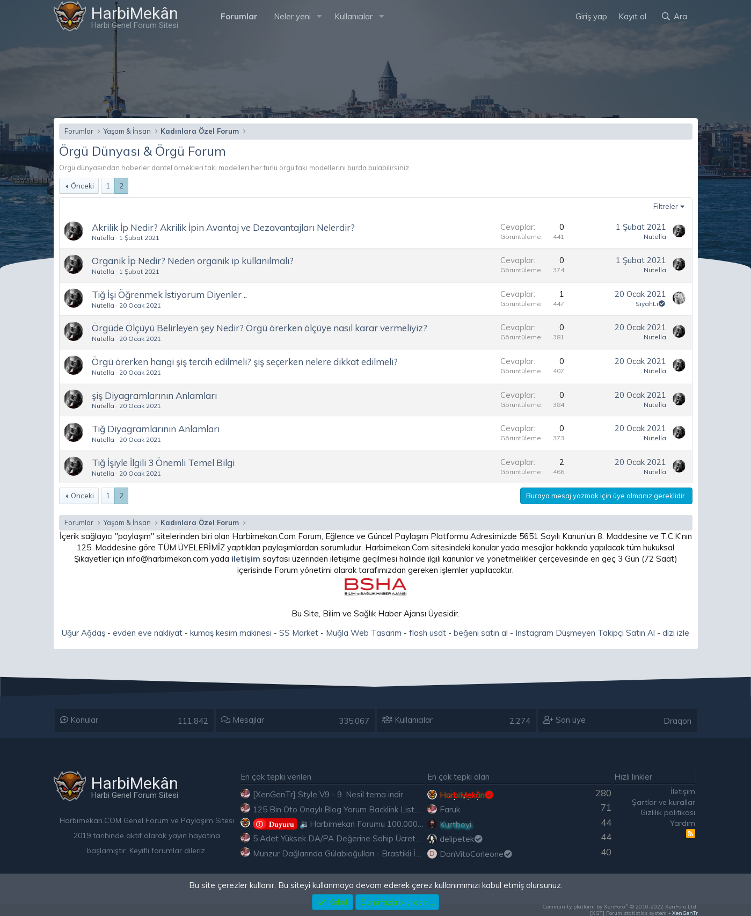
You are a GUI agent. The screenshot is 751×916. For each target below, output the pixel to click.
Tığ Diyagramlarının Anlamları (156, 428)
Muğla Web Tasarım (364, 633)
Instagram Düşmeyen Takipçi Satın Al (585, 633)
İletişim (682, 791)
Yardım (682, 823)
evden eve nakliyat (148, 633)
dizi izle (675, 633)
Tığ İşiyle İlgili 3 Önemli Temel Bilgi (163, 462)
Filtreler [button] (665, 206)
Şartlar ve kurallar (663, 802)
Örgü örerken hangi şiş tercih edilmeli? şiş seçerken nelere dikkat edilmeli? (245, 361)
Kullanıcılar (353, 16)
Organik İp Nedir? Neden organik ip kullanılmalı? (193, 260)
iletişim (245, 559)
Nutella (103, 238)
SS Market (298, 633)
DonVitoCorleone (477, 854)
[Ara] (673, 16)
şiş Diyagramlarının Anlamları (154, 395)
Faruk (450, 809)
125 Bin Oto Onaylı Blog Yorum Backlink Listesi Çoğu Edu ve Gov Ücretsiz (388, 809)
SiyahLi (651, 304)
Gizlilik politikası (667, 812)
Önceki (82, 185)
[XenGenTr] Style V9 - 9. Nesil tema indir (328, 794)
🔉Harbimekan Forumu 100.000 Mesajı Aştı (357, 824)
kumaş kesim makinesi (231, 633)
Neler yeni (292, 16)
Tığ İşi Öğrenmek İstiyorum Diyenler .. (169, 294)
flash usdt (427, 633)
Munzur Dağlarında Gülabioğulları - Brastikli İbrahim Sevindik (363, 853)
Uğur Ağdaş (83, 633)
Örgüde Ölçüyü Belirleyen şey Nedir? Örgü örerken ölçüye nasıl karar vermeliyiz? (259, 327)
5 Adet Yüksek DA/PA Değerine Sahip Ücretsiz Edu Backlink (363, 838)
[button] (318, 16)
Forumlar (239, 16)
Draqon (677, 721)
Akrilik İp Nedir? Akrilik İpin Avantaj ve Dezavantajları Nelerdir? (223, 227)
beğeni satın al (481, 633)
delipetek (462, 839)
